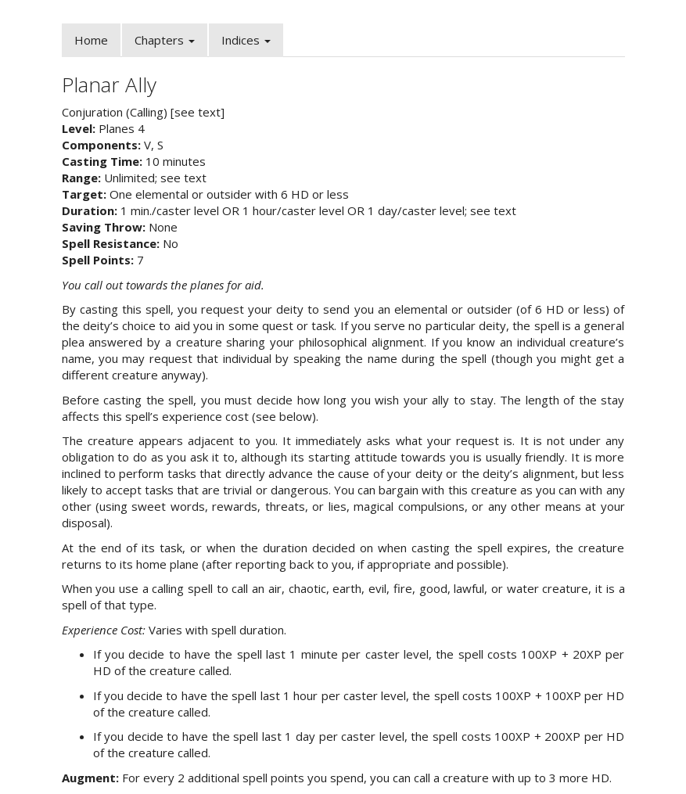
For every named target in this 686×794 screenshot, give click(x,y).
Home (91, 40)
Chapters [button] (165, 40)
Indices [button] (246, 40)
